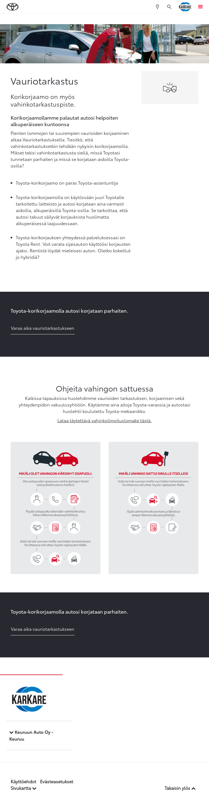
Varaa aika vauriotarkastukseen (42, 328)
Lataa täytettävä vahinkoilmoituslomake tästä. (104, 420)
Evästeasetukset (56, 781)
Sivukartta (23, 788)
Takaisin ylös (180, 788)
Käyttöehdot (23, 781)
